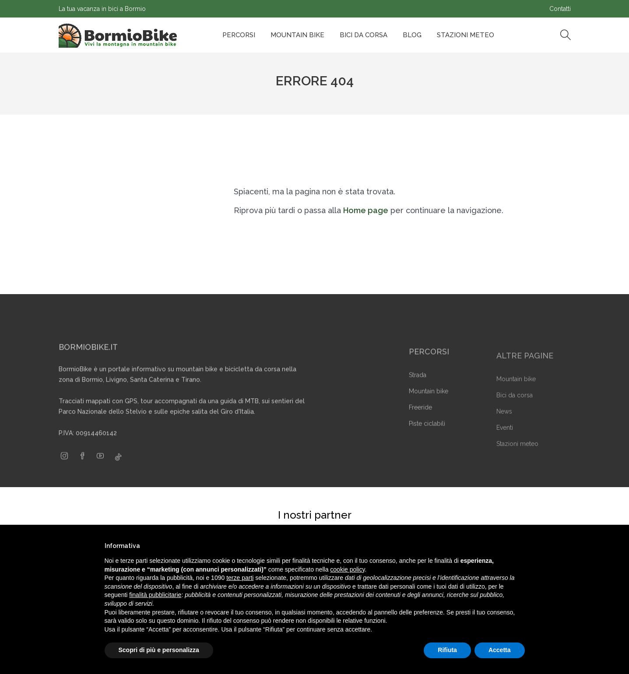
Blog (412, 35)
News (504, 422)
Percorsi (238, 35)
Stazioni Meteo (465, 35)
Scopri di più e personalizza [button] (159, 649)
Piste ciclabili (427, 435)
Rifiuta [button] (447, 649)
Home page (365, 210)
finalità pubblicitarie (155, 594)
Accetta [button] (499, 649)
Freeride (420, 419)
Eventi (504, 438)
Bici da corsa (363, 35)
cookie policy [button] (347, 569)
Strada (417, 386)
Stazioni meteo (517, 455)
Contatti (560, 8)
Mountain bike (297, 35)
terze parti (239, 577)
